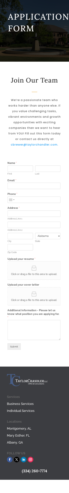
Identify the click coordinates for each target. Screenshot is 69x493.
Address (13, 207)
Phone (12, 194)
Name (12, 163)
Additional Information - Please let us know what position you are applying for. (33, 314)
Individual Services (20, 411)
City (9, 241)
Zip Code (12, 252)
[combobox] (11, 200)
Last (37, 174)
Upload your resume (21, 258)
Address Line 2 (14, 230)
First (9, 174)
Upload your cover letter (23, 284)
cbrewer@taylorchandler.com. (34, 145)
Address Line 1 (14, 219)
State (37, 241)
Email (11, 180)
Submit (14, 346)
